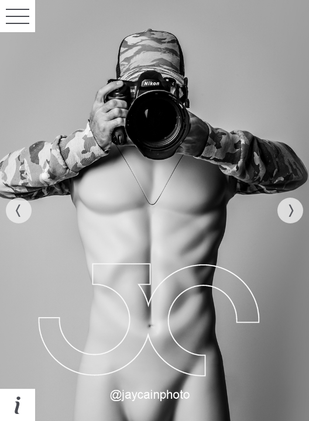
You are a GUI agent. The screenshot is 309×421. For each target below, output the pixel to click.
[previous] (19, 210)
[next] (290, 210)
